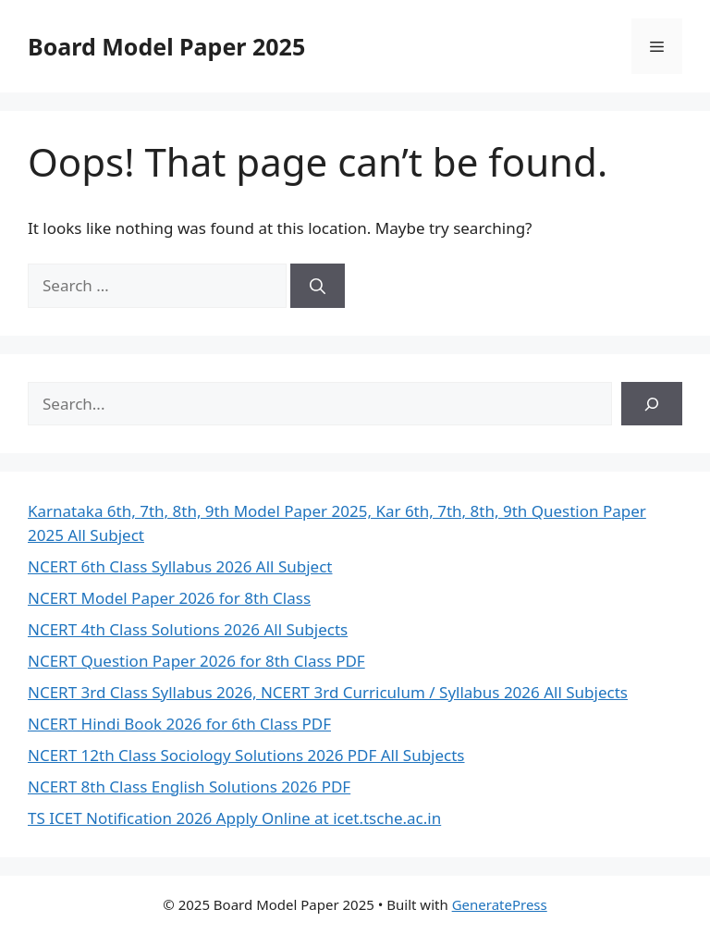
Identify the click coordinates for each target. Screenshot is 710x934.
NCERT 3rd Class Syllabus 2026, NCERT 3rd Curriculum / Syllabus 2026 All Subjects (328, 692)
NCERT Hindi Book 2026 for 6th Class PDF (179, 723)
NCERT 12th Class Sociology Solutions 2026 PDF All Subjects (246, 755)
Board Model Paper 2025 (166, 46)
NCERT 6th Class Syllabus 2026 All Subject (180, 566)
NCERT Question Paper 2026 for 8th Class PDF (196, 660)
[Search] (317, 286)
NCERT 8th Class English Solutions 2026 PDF (189, 786)
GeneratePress (499, 904)
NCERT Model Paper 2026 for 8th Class (169, 597)
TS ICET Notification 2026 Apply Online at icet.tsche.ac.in (234, 818)
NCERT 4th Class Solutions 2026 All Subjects (188, 629)
